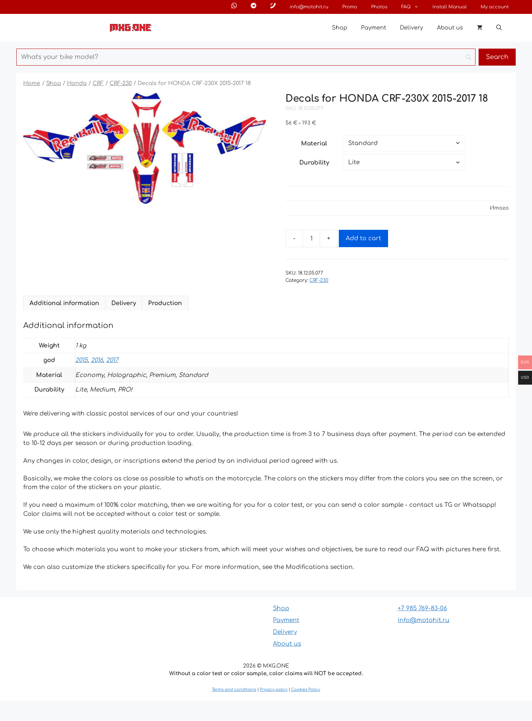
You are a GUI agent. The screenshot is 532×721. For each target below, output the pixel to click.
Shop (339, 28)
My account (495, 7)
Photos (379, 7)
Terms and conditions (234, 689)
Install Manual (449, 7)
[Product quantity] (311, 238)
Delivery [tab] (123, 303)
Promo (349, 7)
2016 (97, 360)
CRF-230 (121, 83)
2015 (81, 360)
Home (31, 83)
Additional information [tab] (64, 303)
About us (450, 28)
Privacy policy (274, 689)
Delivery (411, 28)
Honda (77, 83)
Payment (373, 28)
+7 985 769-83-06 (422, 608)
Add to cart (363, 238)
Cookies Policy (305, 689)
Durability (314, 162)
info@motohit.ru (309, 7)
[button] (499, 28)
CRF (98, 83)
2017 (112, 360)
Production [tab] (165, 303)
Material (314, 143)
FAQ (413, 7)
